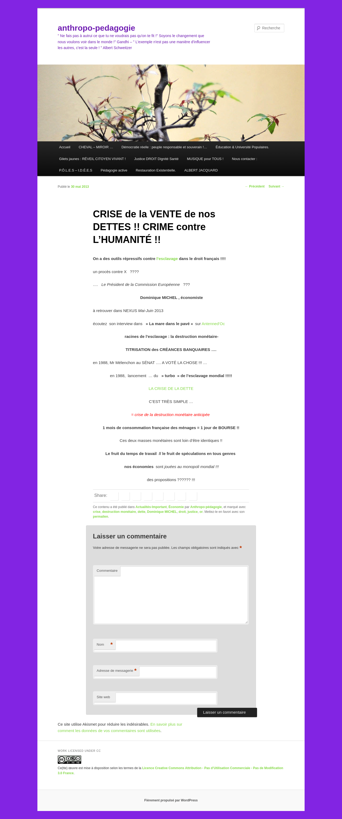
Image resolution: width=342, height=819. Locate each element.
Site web (103, 697)
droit (182, 512)
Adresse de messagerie (117, 671)
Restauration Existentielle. (156, 170)
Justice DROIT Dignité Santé (156, 159)
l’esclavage (167, 258)
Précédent (255, 186)
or (201, 512)
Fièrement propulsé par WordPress (171, 800)
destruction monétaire (119, 512)
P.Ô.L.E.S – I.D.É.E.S (75, 170)
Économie (176, 507)
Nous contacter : (244, 159)
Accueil (64, 147)
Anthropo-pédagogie (206, 507)
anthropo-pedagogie (96, 27)
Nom (105, 645)
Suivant (276, 186)
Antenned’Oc (213, 323)
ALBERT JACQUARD (201, 170)
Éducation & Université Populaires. (242, 147)
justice (193, 512)
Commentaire (107, 571)
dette (141, 512)
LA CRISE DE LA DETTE (171, 388)
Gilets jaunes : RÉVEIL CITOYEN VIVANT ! (92, 159)
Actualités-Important (151, 507)
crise (96, 512)
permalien (100, 516)
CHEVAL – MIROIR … (96, 147)
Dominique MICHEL (162, 512)
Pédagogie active (114, 170)
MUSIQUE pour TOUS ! (205, 159)
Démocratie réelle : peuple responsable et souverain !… (164, 147)
